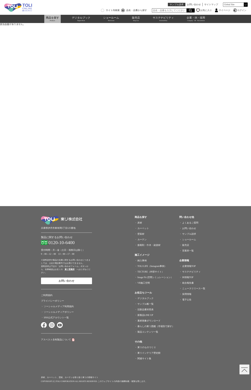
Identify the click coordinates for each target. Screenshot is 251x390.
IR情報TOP (187, 277)
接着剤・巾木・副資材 (148, 245)
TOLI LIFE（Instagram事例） (152, 266)
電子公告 (186, 299)
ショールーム (111, 18)
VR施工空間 (143, 283)
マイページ (224, 10)
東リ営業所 (70, 269)
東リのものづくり (146, 347)
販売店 (136, 18)
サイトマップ (211, 4)
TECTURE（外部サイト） (150, 272)
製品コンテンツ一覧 (147, 332)
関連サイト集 (144, 358)
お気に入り (206, 10)
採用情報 (186, 294)
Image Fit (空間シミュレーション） (155, 277)
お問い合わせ (194, 4)
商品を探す (52, 18)
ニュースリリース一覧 (193, 288)
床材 (139, 223)
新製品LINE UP (145, 315)
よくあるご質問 (190, 223)
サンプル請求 (177, 4)
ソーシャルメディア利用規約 (59, 306)
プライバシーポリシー (52, 301)
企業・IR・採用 (196, 18)
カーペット (143, 228)
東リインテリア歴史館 (148, 353)
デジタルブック (81, 18)
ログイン (241, 10)
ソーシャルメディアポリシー (59, 312)
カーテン (142, 239)
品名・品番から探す (134, 10)
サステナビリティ (163, 18)
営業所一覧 (188, 250)
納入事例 (142, 260)
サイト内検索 (110, 10)
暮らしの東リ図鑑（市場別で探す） (155, 326)
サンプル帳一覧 (145, 304)
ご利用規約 (47, 295)
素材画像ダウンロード (148, 320)
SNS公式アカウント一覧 (56, 317)
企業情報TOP (189, 266)
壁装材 (140, 234)
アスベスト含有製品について (56, 339)
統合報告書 (188, 283)
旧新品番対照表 (145, 309)
